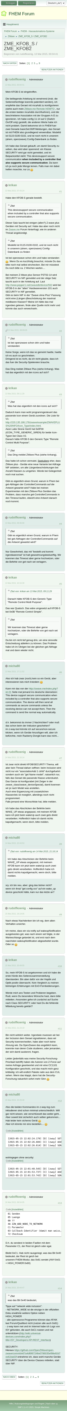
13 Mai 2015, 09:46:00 (14, 523)
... (37, 63)
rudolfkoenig (17, 79)
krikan (12, 185)
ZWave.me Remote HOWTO (39, 108)
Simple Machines (42, 1407)
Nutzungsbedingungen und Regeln (29, 1403)
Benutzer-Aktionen (52, 70)
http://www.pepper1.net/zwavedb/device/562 (29, 285)
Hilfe (11, 1403)
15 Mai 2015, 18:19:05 (14, 914)
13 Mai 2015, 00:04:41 (14, 85)
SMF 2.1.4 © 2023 (25, 1407)
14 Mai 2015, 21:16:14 (14, 757)
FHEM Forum (21, 13)
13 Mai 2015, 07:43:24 (14, 191)
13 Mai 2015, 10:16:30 (14, 583)
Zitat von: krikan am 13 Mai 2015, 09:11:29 (31, 591)
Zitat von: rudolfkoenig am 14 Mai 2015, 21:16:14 (34, 851)
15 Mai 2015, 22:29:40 (14, 1100)
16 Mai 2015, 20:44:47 (14, 1288)
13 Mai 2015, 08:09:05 (17, 330)
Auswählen (17, 1131)
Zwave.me (14, 229)
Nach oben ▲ (52, 1403)
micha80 (14, 666)
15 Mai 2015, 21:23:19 (14, 1028)
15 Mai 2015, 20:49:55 (14, 965)
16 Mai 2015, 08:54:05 (14, 1202)
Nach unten (9, 63)
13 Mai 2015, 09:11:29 (14, 394)
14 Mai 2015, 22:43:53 (14, 843)
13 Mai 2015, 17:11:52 (14, 671)
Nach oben (9, 1377)
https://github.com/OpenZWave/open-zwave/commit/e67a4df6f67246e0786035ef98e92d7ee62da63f (33, 1353)
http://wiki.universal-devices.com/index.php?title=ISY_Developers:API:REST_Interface (28, 1336)
